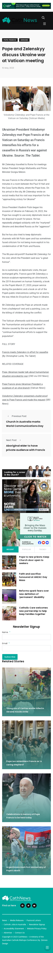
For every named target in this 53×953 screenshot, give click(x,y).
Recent (10, 549)
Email (6, 643)
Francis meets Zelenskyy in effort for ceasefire (25, 352)
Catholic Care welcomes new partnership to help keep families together (33, 611)
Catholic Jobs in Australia (15, 924)
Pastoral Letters (34, 920)
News (4, 920)
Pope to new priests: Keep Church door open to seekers (34, 560)
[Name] (26, 637)
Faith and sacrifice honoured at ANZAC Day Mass (33, 577)
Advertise (8, 933)
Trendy (42, 549)
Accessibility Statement (14, 928)
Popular (26, 549)
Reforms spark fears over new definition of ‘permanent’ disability (34, 594)
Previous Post (16, 416)
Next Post (14, 440)
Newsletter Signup (37, 924)
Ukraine (24, 40)
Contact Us (20, 933)
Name (6, 632)
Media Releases (17, 920)
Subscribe (9, 656)
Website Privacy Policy (36, 928)
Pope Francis (10, 40)
